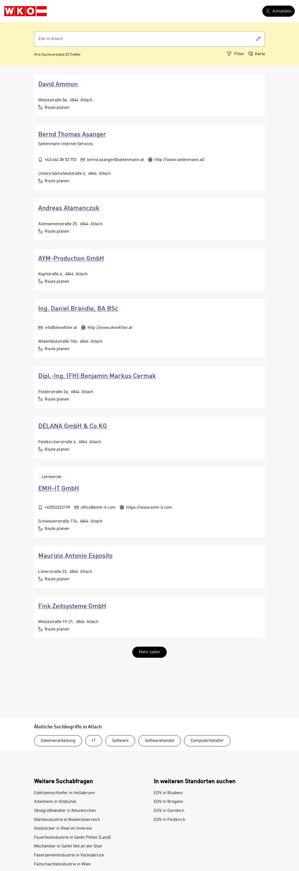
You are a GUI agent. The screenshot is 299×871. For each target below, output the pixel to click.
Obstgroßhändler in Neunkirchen (65, 811)
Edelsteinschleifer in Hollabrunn (64, 793)
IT (94, 741)
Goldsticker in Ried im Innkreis (63, 828)
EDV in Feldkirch (169, 820)
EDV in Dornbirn (169, 811)
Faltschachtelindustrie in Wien (62, 864)
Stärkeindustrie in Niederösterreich (67, 820)
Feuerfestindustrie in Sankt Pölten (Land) (72, 837)
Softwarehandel (159, 741)
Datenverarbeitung (58, 741)
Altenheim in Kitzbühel (55, 802)
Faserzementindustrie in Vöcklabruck (69, 855)
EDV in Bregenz (168, 802)
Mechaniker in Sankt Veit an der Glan (68, 846)
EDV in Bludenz (168, 793)
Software (120, 741)
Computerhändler (207, 741)
